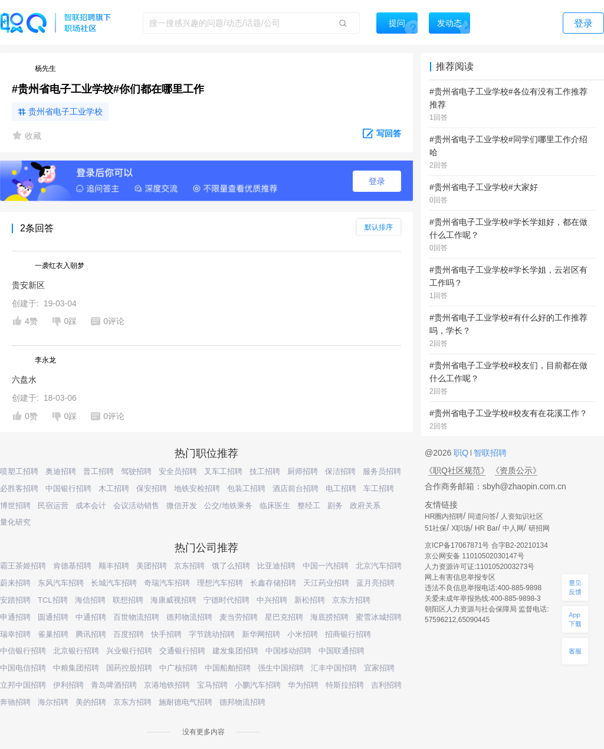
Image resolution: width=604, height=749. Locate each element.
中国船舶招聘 (228, 667)
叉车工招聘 (223, 471)
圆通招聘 (53, 617)
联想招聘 (128, 600)
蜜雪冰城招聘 (379, 617)
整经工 (308, 505)
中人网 (513, 528)
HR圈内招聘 (444, 516)
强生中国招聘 (281, 667)
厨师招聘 (302, 471)
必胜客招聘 (19, 488)
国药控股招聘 (129, 667)
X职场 (460, 528)
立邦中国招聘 (23, 685)
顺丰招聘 (114, 565)
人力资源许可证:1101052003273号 (479, 566)
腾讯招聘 (91, 634)
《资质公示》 (516, 470)
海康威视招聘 (173, 600)
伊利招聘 (68, 685)
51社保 (436, 528)
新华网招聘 (261, 634)
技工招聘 (265, 471)
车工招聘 (378, 488)
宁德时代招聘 (226, 600)
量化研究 (15, 522)
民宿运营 (53, 505)
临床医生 (275, 505)
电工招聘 (341, 488)
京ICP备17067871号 (457, 545)
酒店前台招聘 (296, 488)
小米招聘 (302, 634)
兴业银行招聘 (129, 650)
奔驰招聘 (15, 702)
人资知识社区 (522, 516)
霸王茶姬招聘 (23, 565)
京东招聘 (189, 565)
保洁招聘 (340, 471)
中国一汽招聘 (326, 565)
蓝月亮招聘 (375, 582)
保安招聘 (151, 488)
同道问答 (482, 516)
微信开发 (181, 505)
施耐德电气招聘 (185, 702)
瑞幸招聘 (15, 634)
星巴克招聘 (284, 617)
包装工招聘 (246, 488)
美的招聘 (91, 702)
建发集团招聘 (235, 650)
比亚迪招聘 (276, 565)
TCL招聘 (53, 600)
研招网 (539, 528)
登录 (377, 181)
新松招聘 (309, 600)
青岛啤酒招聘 (114, 685)
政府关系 (365, 505)
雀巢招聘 (53, 634)
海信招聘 (90, 600)
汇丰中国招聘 (334, 667)
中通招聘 (91, 617)
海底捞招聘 (329, 617)
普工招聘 (98, 471)
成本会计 (91, 505)
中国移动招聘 (288, 650)
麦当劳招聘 (238, 617)
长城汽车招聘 (114, 582)
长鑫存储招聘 (273, 582)
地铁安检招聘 (197, 488)
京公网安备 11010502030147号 (474, 556)
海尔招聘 (53, 702)
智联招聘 (489, 452)
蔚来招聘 (15, 582)
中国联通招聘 (342, 650)
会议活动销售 (136, 505)
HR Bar (486, 528)
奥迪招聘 (60, 471)
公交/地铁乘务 (228, 505)
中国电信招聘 (23, 667)
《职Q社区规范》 (457, 470)
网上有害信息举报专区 (460, 577)
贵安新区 (28, 285)
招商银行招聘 (348, 634)
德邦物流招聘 (189, 617)
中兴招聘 (272, 600)
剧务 (335, 505)
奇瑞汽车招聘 (167, 582)
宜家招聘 (379, 667)
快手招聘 (166, 634)
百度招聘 (128, 634)
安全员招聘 (178, 471)
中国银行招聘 (68, 488)
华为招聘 (303, 685)
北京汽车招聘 (379, 565)
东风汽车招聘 (61, 582)
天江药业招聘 (326, 582)
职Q (462, 452)
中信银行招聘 (23, 650)
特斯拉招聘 (345, 685)
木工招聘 (114, 488)
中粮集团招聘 (76, 667)
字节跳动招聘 (212, 634)
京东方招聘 (351, 600)
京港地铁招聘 (167, 685)
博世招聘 (15, 505)
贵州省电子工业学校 (65, 111)
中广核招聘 (178, 667)
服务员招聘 (382, 471)
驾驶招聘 (136, 471)
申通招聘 (15, 617)
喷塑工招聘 (19, 471)
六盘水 (24, 379)
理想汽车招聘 (220, 582)
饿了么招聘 (231, 565)
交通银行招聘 (182, 650)
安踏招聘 (15, 600)
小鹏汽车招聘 (258, 685)
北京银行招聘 (76, 650)
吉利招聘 (386, 685)
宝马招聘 (212, 685)
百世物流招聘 (136, 617)
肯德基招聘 (72, 565)
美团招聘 (151, 565)
